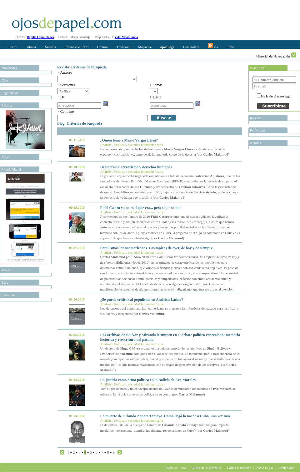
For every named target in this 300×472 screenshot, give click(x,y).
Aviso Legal (264, 468)
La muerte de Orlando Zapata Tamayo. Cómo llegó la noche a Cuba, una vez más (165, 416)
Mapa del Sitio (176, 468)
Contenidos (286, 468)
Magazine (145, 47)
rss (213, 46)
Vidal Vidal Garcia (126, 37)
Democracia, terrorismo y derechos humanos (136, 167)
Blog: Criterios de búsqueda (79, 123)
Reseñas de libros (76, 47)
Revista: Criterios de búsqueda (82, 67)
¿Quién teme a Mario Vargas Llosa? (129, 140)
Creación (123, 47)
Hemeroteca (191, 47)
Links (230, 47)
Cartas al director (239, 468)
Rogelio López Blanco (40, 37)
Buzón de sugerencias (207, 468)
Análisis (50, 47)
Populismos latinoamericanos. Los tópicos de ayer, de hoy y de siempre (156, 248)
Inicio (12, 47)
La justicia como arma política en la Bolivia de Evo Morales (148, 380)
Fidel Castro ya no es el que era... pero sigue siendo (141, 208)
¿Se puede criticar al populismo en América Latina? (141, 299)
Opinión (102, 47)
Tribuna (30, 47)
